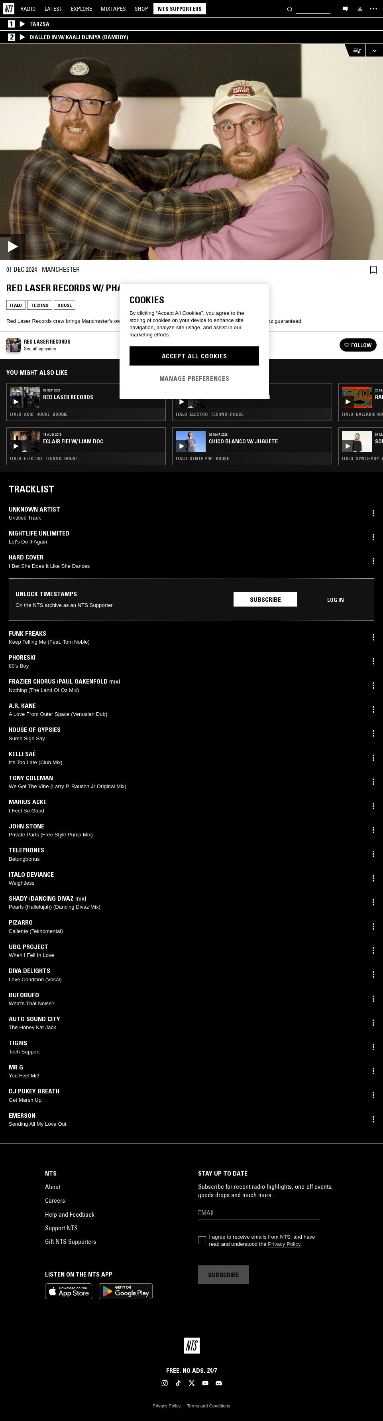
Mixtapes (113, 8)
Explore (81, 8)
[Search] (289, 9)
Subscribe (265, 599)
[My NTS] (360, 8)
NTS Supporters (180, 8)
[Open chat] (345, 8)
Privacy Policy (284, 1244)
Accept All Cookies (194, 356)
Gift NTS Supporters (70, 1241)
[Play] (191, 152)
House (64, 305)
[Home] (8, 8)
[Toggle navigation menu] (373, 8)
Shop (141, 8)
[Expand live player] (374, 50)
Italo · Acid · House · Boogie (38, 414)
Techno (40, 305)
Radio (28, 8)
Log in (335, 599)
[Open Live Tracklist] (354, 50)
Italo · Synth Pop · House (202, 458)
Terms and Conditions (208, 1405)
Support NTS (61, 1228)
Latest (53, 8)
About (52, 1187)
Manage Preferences (194, 378)
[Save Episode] (373, 269)
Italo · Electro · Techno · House (44, 458)
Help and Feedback (69, 1214)
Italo (16, 305)
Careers (55, 1200)
